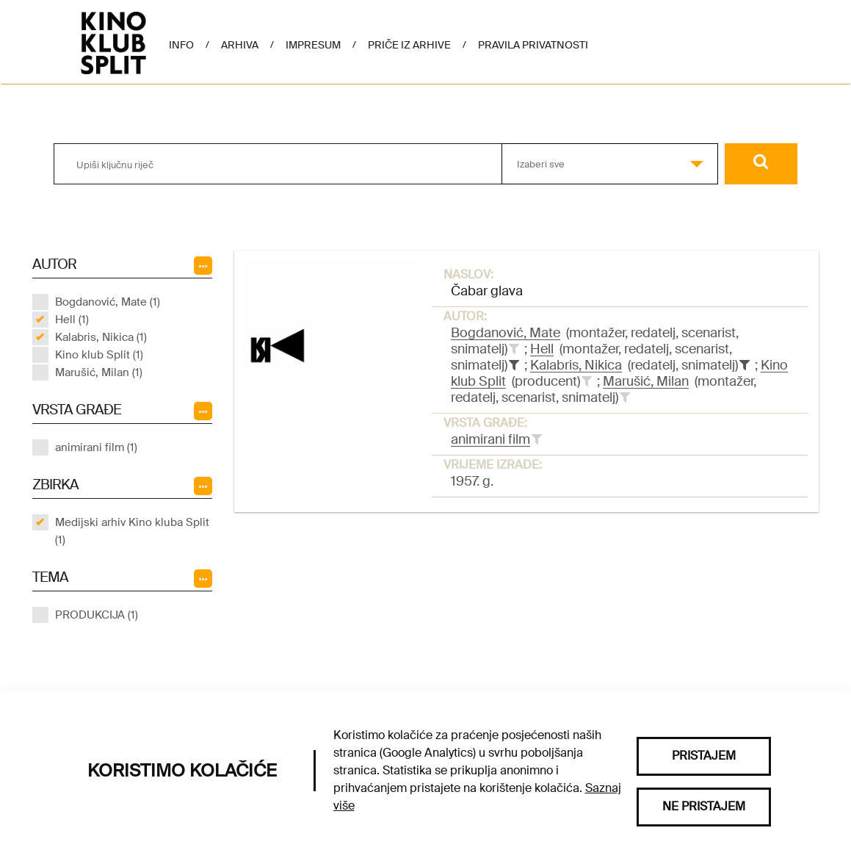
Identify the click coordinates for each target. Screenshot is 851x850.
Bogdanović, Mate (505, 333)
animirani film (490, 439)
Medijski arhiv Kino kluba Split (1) (132, 531)
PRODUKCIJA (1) (96, 615)
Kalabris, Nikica (576, 365)
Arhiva (239, 44)
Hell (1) (72, 319)
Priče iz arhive (409, 44)
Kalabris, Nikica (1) (101, 337)
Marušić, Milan (646, 381)
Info (181, 44)
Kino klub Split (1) (99, 354)
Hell (542, 349)
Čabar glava (487, 291)
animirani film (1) (96, 447)
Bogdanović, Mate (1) (107, 302)
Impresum (313, 44)
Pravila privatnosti (533, 44)
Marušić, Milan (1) (98, 372)
